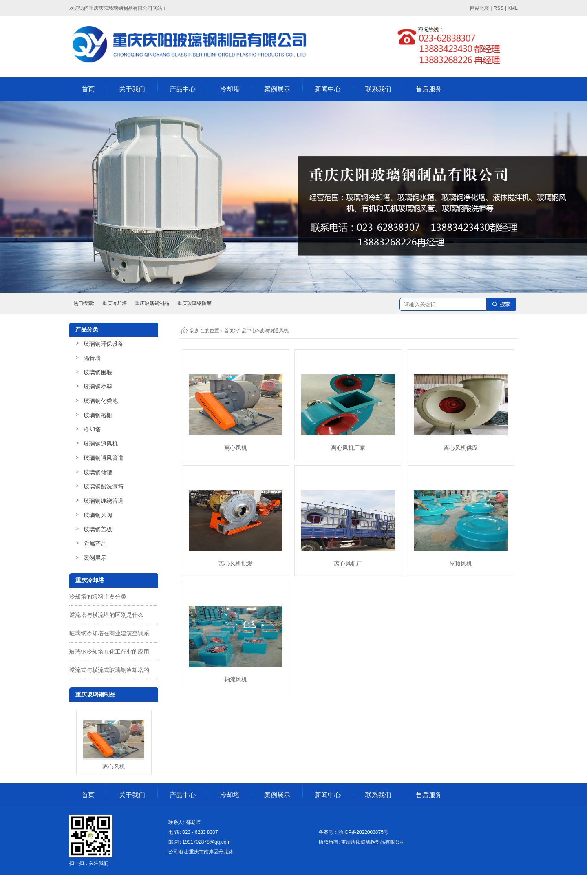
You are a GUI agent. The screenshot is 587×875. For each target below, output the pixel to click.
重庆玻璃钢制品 (152, 303)
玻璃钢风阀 (98, 515)
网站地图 (480, 8)
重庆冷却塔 (114, 303)
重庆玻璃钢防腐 (194, 303)
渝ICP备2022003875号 (363, 832)
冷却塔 (230, 89)
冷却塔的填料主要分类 (97, 596)
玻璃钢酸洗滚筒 (104, 486)
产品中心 (183, 89)
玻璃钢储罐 (98, 472)
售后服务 (429, 89)
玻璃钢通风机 (101, 443)
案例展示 (277, 89)
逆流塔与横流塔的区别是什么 (106, 615)
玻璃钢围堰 (98, 372)
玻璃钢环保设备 (104, 343)
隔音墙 (92, 358)
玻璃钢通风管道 (104, 458)
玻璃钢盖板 (98, 529)
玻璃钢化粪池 (101, 401)
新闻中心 (328, 89)
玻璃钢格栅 (98, 415)
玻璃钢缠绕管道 (104, 500)
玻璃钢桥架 (98, 386)
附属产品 (95, 543)
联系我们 (378, 89)
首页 (88, 89)
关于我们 (132, 89)
